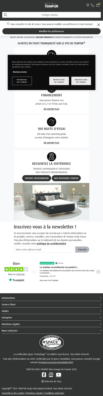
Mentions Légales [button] (11, 324)
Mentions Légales (34, 393)
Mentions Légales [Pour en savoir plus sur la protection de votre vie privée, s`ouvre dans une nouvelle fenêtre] (20, 72)
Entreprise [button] (7, 317)
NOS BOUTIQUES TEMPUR (66, 178)
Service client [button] (8, 304)
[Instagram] (51, 374)
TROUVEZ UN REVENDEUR (37, 178)
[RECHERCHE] (51, 15)
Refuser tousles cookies (59, 81)
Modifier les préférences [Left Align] (51, 31)
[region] (51, 72)
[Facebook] (44, 374)
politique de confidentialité (51, 243)
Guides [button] (5, 311)
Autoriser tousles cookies (81, 81)
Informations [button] (8, 297)
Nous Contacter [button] (9, 330)
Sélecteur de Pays (51, 381)
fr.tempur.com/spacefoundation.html (56, 362)
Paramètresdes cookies (22, 81)
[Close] (99, 24)
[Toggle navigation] (3, 5)
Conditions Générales (54, 393)
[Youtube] (58, 374)
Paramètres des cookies (13, 393)
